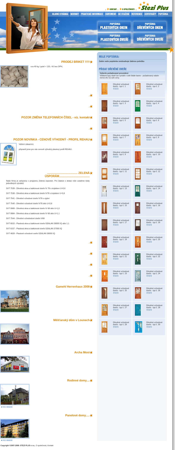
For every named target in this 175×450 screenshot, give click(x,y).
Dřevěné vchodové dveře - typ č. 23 (121, 272)
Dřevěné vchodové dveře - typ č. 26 (154, 289)
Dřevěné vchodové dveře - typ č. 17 (121, 221)
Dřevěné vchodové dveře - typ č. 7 (121, 136)
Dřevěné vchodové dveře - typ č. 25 (121, 289)
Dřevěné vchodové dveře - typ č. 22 (154, 255)
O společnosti (41, 445)
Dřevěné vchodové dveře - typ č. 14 (154, 187)
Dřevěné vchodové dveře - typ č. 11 (121, 170)
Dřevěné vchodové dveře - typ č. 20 (154, 238)
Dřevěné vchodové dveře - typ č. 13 (121, 187)
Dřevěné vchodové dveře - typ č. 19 (121, 238)
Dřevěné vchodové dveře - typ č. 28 (154, 306)
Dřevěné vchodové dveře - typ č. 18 (154, 221)
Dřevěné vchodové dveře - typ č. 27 (121, 306)
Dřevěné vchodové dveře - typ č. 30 (154, 323)
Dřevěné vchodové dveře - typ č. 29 (121, 323)
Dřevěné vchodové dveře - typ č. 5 (121, 119)
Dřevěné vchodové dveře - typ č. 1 (121, 85)
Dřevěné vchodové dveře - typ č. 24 (154, 272)
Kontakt (50, 445)
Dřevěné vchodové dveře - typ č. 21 (121, 255)
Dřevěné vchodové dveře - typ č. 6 (154, 119)
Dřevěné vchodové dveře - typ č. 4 (154, 102)
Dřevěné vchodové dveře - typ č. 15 (121, 204)
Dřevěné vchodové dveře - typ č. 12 (154, 170)
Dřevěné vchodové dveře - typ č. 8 (154, 136)
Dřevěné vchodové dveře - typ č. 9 (121, 153)
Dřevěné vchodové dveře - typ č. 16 (154, 204)
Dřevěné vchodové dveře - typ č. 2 (154, 85)
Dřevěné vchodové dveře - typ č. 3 (121, 102)
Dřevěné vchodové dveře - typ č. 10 (154, 153)
